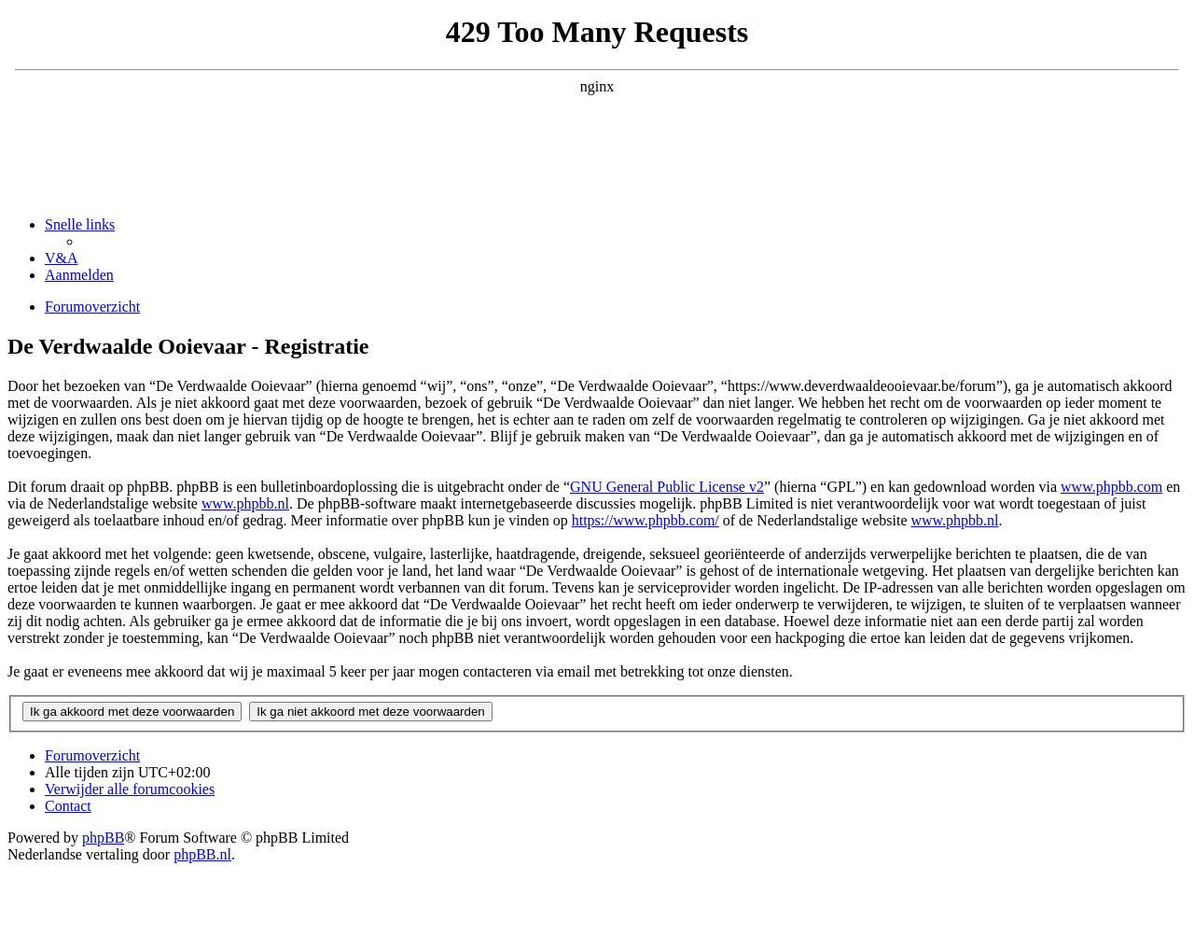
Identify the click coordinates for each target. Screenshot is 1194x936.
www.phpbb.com (1111, 487)
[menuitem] (61, 258)
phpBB (103, 837)
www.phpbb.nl (245, 503)
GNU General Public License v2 (667, 487)
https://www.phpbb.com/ (645, 520)
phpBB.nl (202, 854)
